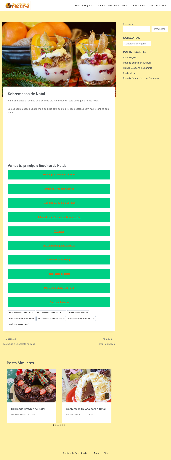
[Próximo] (107, 396)
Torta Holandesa (88, 341)
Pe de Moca (129, 73)
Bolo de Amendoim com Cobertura (141, 78)
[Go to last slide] (11, 396)
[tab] (53, 425)
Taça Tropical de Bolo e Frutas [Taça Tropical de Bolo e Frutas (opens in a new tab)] (59, 203)
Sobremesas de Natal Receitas (51, 318)
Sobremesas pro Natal (19, 324)
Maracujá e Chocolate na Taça (30, 341)
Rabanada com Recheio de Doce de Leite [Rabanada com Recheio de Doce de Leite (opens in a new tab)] (59, 217)
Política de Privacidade (75, 453)
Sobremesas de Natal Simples (81, 318)
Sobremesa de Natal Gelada (21, 313)
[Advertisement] (59, 138)
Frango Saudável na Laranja (137, 67)
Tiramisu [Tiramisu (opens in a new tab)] (59, 231)
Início (76, 5)
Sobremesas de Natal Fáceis (21, 318)
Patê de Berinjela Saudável (137, 62)
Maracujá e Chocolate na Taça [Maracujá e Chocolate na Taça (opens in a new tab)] (59, 174)
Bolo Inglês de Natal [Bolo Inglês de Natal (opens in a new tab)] (59, 273)
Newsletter (113, 5)
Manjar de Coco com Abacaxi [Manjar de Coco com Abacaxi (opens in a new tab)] (59, 188)
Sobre (125, 5)
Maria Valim (19, 414)
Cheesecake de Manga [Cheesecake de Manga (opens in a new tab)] (59, 259)
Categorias (88, 5)
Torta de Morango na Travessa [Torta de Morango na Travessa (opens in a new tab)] (59, 245)
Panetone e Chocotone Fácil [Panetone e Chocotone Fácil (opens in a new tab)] (59, 288)
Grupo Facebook (157, 5)
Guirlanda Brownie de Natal (28, 409)
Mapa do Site (101, 453)
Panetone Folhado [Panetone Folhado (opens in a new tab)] (59, 302)
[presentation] (31, 385)
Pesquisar (128, 24)
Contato (101, 5)
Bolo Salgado (130, 57)
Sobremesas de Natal (78, 313)
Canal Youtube (138, 5)
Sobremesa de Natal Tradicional (51, 313)
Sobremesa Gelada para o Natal (86, 409)
